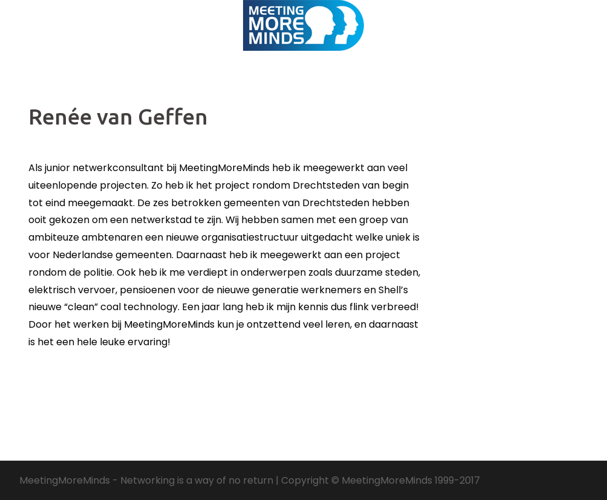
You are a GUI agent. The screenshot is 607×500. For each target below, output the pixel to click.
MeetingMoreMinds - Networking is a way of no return (146, 480)
